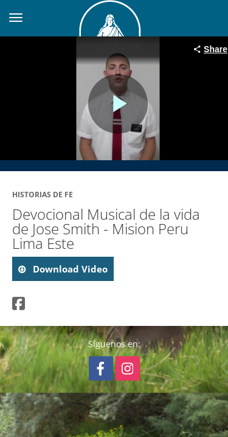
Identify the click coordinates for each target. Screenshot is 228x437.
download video (69, 269)
